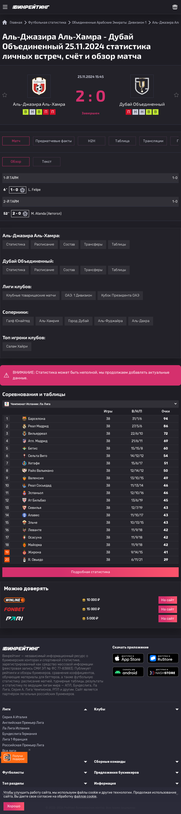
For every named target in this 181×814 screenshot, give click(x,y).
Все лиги (9, 751)
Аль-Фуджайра (110, 321)
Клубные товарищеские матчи (31, 295)
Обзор (16, 162)
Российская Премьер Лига (23, 745)
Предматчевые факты (55, 141)
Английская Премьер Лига (23, 723)
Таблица (125, 141)
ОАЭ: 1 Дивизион (78, 295)
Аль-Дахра (140, 321)
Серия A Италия (14, 717)
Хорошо (13, 806)
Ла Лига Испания (16, 728)
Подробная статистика (90, 572)
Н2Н (93, 141)
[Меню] (5, 7)
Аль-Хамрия (49, 321)
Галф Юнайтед (18, 321)
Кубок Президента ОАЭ (120, 295)
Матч (17, 141)
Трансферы (93, 244)
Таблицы (119, 244)
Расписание (44, 244)
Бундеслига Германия (19, 734)
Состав (69, 244)
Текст (48, 162)
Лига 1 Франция (14, 739)
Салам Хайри (17, 346)
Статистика (15, 244)
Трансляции (158, 141)
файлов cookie (85, 796)
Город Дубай (78, 321)
